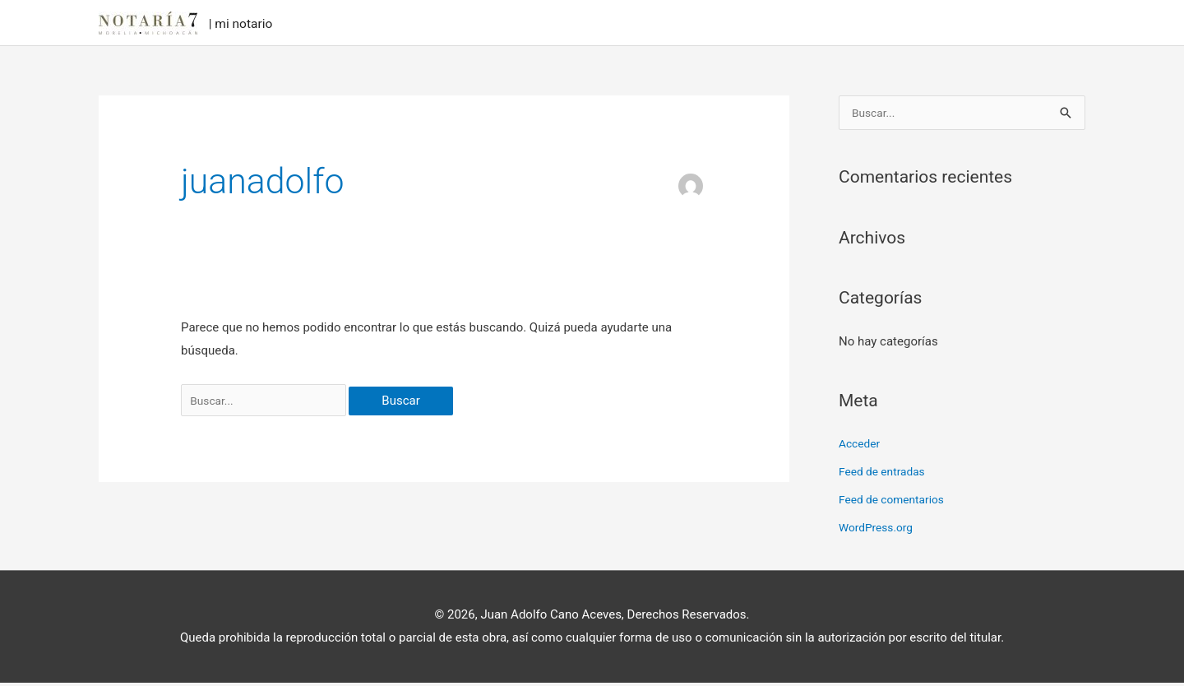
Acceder (861, 447)
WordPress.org (879, 530)
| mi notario (255, 23)
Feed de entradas (886, 475)
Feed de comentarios (896, 503)
